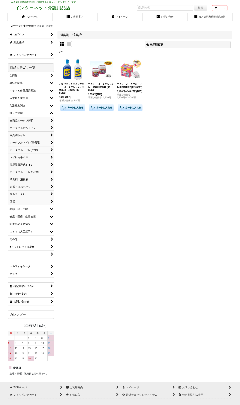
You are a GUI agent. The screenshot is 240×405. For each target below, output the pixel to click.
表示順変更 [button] (154, 44)
